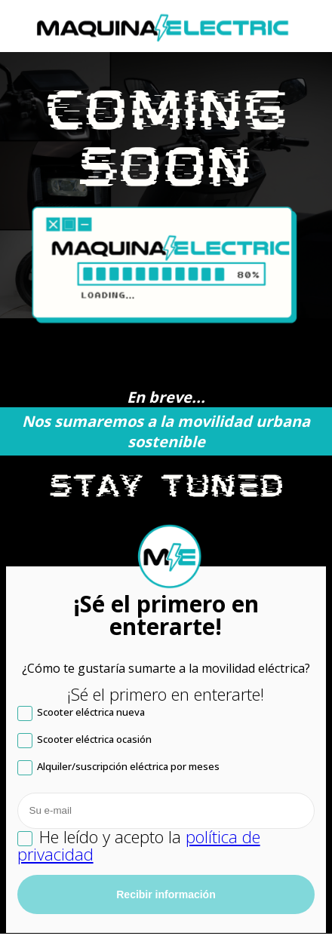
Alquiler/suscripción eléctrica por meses (118, 768)
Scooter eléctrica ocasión (84, 741)
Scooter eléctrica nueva (81, 714)
